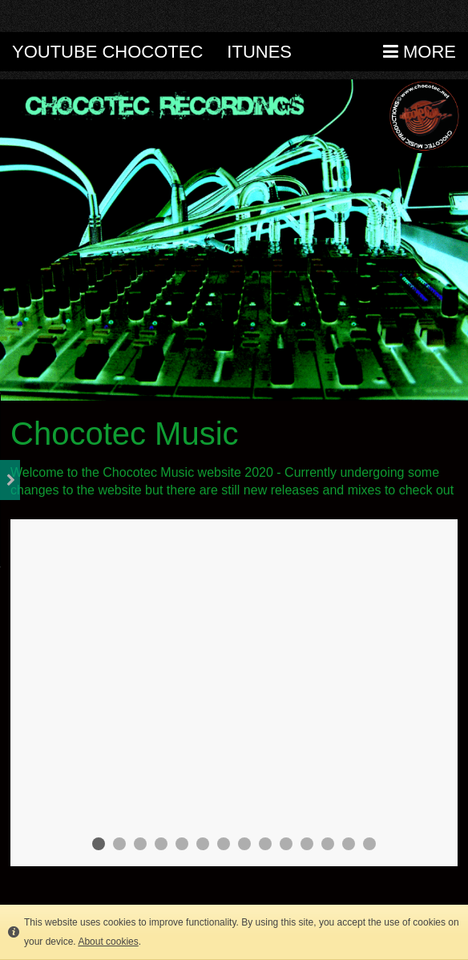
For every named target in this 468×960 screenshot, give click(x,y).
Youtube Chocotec (107, 52)
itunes (259, 52)
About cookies (108, 941)
